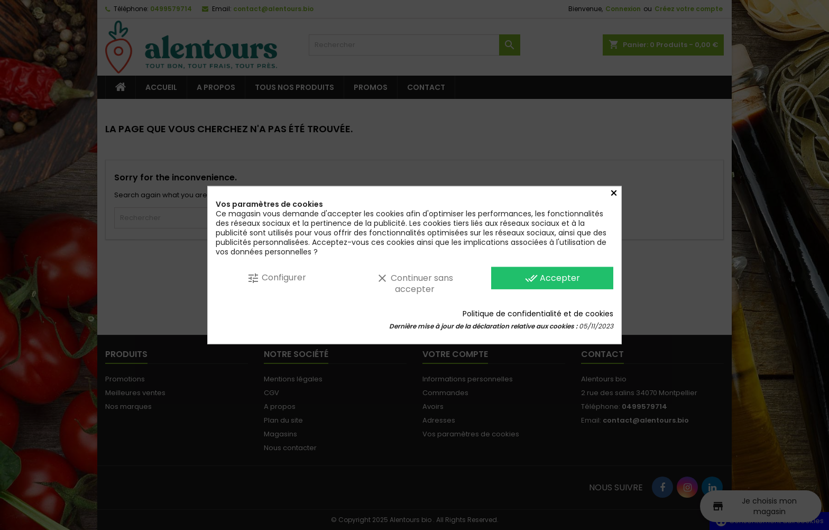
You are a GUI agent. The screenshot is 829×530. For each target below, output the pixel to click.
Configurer (276, 278)
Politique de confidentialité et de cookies (538, 313)
